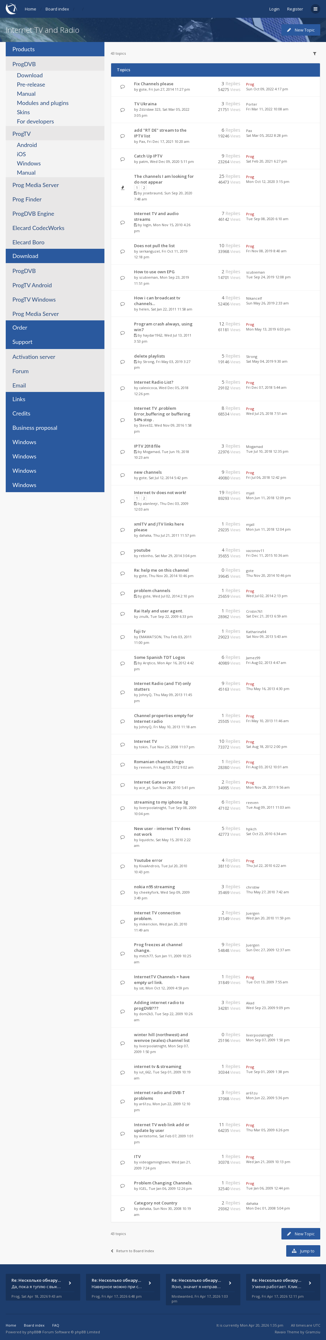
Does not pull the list (154, 245)
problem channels (152, 590)
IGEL (143, 1188)
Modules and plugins (42, 102)
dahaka (145, 535)
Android (27, 144)
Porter (251, 104)
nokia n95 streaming (154, 887)
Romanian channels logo (159, 761)
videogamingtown (154, 1162)
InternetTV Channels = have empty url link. (162, 979)
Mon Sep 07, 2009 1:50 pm (268, 1039)
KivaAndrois (149, 865)
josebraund (152, 193)
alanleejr (150, 503)
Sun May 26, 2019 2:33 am (267, 303)
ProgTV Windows (34, 299)
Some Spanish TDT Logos (159, 657)
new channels (148, 472)
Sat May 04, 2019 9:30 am (266, 361)
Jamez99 (253, 657)
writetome (148, 1136)
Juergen (252, 913)
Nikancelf (254, 298)
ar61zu (145, 1103)
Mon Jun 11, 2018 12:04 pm (268, 529)
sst (141, 988)
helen (144, 309)
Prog (250, 84)
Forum (20, 370)
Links (18, 398)
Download (30, 75)
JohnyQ (145, 694)
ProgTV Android (32, 285)
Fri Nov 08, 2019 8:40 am (266, 250)
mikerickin (148, 924)
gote (143, 89)
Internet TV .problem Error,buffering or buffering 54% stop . (162, 413)
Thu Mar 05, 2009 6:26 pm (267, 1129)
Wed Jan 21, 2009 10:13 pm (268, 1161)
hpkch (251, 829)
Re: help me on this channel (161, 570)
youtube (142, 550)
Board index (57, 9)
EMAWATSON (150, 636)
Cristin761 (254, 611)
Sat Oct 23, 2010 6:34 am (266, 833)
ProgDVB (24, 63)
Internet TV (145, 741)
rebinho (146, 555)
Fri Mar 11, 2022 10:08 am (267, 109)
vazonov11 (255, 550)
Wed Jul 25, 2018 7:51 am (266, 413)
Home (30, 9)
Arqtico (149, 662)
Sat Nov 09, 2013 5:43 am (266, 636)
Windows (29, 163)
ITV (137, 1156)
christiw (252, 887)
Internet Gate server (154, 782)
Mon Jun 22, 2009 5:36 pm (267, 1097)
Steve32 (145, 425)
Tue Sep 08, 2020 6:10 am (267, 218)
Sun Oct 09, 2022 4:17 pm (267, 89)
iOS (21, 153)
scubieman (148, 277)
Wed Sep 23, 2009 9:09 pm (268, 1007)
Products (23, 48)
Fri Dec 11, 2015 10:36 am (267, 555)
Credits (21, 413)
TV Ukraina (145, 104)
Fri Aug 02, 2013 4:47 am (266, 662)
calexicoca (148, 387)
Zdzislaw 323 (149, 109)
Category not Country (155, 1203)
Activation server (33, 356)
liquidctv (146, 839)
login (147, 224)
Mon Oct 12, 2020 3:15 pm (267, 181)
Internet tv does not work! (160, 492)
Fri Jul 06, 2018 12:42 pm (266, 477)
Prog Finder (27, 199)
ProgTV (21, 133)
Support (22, 341)
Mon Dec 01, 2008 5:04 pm (268, 1208)
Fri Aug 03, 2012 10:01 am (267, 766)
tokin (143, 746)
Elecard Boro (28, 242)
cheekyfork (149, 892)
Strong (148, 361)
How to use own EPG (154, 272)
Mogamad (151, 451)
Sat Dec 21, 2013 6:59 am (266, 616)
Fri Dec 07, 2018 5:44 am (266, 387)
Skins (23, 111)
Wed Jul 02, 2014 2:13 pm (266, 595)
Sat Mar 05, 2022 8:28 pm (266, 135)
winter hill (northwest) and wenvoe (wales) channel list (162, 1037)
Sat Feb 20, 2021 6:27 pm (266, 161)
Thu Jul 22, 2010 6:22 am (266, 865)
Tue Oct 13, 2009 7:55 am (267, 982)
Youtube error (148, 860)
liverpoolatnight (152, 807)
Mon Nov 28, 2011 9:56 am (268, 787)
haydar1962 (152, 335)
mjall (250, 493)
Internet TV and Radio (42, 29)
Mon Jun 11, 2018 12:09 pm (268, 497)
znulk (143, 616)
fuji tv (139, 631)
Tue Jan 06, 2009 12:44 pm (267, 1188)
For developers (35, 121)
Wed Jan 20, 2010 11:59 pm (268, 918)
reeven (145, 767)
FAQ (55, 1325)
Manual (26, 93)
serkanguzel (149, 251)
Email (19, 385)
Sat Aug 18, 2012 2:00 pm (266, 746)
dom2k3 (146, 1013)
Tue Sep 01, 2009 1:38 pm (267, 1071)
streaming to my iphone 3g (161, 802)
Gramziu (312, 1332)
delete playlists (149, 356)
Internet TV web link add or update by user (161, 1127)
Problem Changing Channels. (163, 1183)
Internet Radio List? (154, 382)
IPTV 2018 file (147, 446)
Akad (250, 1003)
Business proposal (34, 427)
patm (143, 161)
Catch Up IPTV (148, 156)
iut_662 (145, 1072)
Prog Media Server (35, 184)
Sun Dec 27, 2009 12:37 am (268, 949)
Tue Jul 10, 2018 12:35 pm (267, 451)
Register (295, 9)
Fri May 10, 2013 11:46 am (267, 720)
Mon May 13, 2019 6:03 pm (268, 329)
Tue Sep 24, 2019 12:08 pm (268, 277)
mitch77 (146, 955)
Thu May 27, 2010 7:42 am (267, 892)
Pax (142, 141)
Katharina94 (256, 631)
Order (19, 327)
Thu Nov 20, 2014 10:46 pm (268, 575)
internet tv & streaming (157, 1066)
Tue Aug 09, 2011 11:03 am (268, 807)
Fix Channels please (154, 84)
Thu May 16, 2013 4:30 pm (267, 688)
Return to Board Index (132, 1250)
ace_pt (144, 787)
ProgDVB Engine (33, 213)
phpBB (33, 1332)
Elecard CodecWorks (38, 227)
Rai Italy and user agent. (158, 611)
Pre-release (31, 84)
